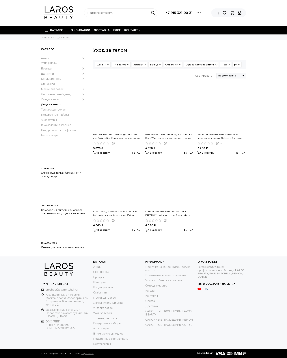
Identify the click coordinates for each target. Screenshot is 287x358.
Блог (117, 30)
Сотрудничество (156, 285)
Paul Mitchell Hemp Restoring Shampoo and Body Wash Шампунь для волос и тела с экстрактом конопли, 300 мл (169, 136)
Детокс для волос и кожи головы (62, 247)
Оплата (150, 301)
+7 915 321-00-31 (179, 13)
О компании (80, 30)
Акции (63, 58)
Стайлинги (48, 84)
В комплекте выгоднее (56, 125)
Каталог (54, 30)
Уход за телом (51, 104)
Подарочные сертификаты (58, 130)
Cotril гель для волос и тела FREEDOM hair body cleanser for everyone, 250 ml (115, 213)
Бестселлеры (50, 135)
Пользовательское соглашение (166, 275)
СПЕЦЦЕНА (49, 63)
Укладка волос (63, 99)
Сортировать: (204, 75)
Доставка (102, 30)
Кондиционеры (63, 78)
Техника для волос (53, 109)
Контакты (132, 30)
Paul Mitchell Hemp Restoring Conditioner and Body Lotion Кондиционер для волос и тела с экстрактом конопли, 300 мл (116, 136)
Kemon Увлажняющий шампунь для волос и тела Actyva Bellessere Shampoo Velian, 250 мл (219, 136)
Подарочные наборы (55, 114)
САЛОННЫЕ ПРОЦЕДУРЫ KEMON (169, 319)
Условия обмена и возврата (163, 280)
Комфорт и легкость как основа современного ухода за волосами (63, 211)
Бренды (63, 68)
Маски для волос (63, 89)
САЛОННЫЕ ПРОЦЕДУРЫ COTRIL (168, 324)
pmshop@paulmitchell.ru (62, 289)
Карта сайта (87, 353)
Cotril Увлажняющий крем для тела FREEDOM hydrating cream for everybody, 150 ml (168, 213)
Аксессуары (49, 120)
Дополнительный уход (63, 94)
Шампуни (63, 73)
